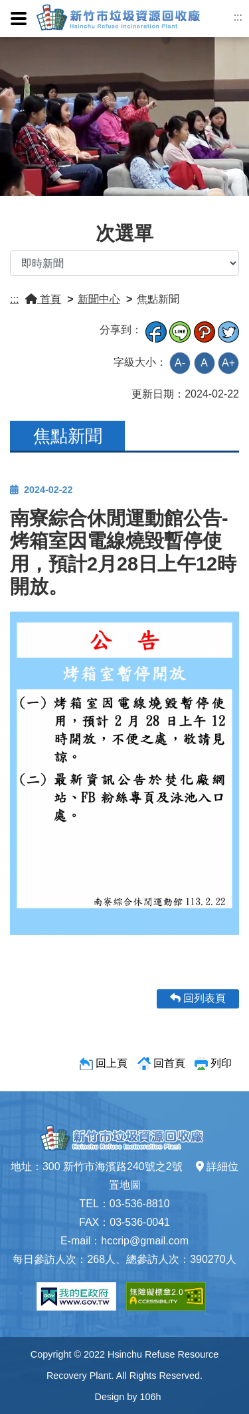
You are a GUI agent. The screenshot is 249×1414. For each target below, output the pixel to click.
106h (150, 1396)
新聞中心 (99, 299)
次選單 (124, 233)
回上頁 (111, 1063)
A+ (228, 362)
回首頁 (169, 1063)
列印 (221, 1063)
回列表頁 (198, 998)
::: (238, 17)
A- (180, 362)
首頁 (43, 299)
